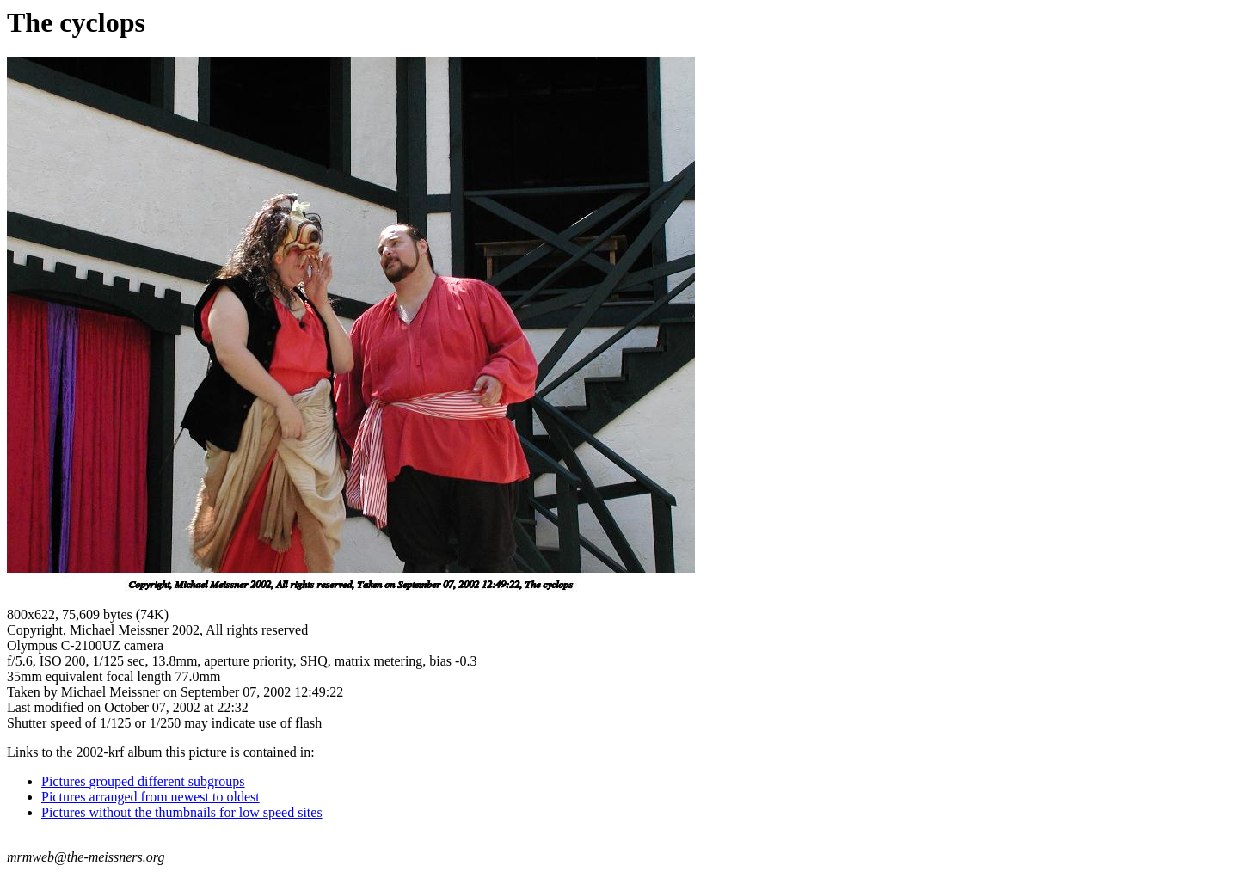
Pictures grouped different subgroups (143, 781)
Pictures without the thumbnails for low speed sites (182, 812)
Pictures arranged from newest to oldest (150, 796)
